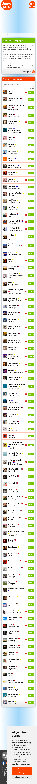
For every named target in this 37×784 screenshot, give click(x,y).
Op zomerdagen (15, 454)
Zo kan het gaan (13, 401)
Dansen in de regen (14, 115)
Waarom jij (13, 548)
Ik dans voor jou (14, 364)
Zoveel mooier (13, 208)
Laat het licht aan (13, 626)
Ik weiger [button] (22, 773)
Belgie (10, 261)
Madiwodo (14, 313)
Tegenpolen (13, 598)
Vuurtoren (11, 138)
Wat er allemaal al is (14, 491)
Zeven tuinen (12, 436)
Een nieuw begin (13, 688)
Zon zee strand (13, 484)
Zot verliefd (12, 145)
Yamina (10, 674)
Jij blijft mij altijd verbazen (13, 356)
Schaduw (13, 415)
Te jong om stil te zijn (14, 612)
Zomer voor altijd (13, 422)
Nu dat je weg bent (13, 180)
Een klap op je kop (14, 334)
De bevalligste (13, 152)
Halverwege (14, 640)
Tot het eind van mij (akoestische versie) (14, 130)
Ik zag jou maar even (14, 254)
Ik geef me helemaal (14, 299)
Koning (12, 159)
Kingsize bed (14, 348)
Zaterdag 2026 (12, 429)
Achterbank (13, 654)
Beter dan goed (15, 222)
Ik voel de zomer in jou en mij (16, 237)
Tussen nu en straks (14, 394)
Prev (2, 9)
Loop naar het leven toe (16, 386)
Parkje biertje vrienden (15, 498)
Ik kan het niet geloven (15, 229)
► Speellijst (6, 771)
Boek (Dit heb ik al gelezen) (16, 681)
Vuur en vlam (15, 569)
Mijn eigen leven (13, 284)
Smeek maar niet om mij (15, 371)
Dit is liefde (13, 526)
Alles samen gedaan (14, 647)
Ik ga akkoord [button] (22, 769)
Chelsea (12, 173)
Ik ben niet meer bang (15, 341)
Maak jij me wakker (15, 408)
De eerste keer (14, 695)
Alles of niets (15, 246)
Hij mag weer (12, 583)
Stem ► (31, 92)
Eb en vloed (15, 512)
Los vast (10, 92)
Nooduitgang (12, 541)
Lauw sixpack (14, 576)
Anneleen (13, 320)
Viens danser (12, 702)
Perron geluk (14, 122)
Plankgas (13, 477)
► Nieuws (5, 769)
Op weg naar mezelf (15, 378)
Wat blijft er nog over (14, 166)
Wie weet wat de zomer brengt (15, 276)
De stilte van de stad (14, 201)
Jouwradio (5, 35)
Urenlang (13, 268)
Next (34, 9)
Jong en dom (12, 667)
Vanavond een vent (14, 187)
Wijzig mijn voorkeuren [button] (22, 777)
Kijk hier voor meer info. (13, 68)
